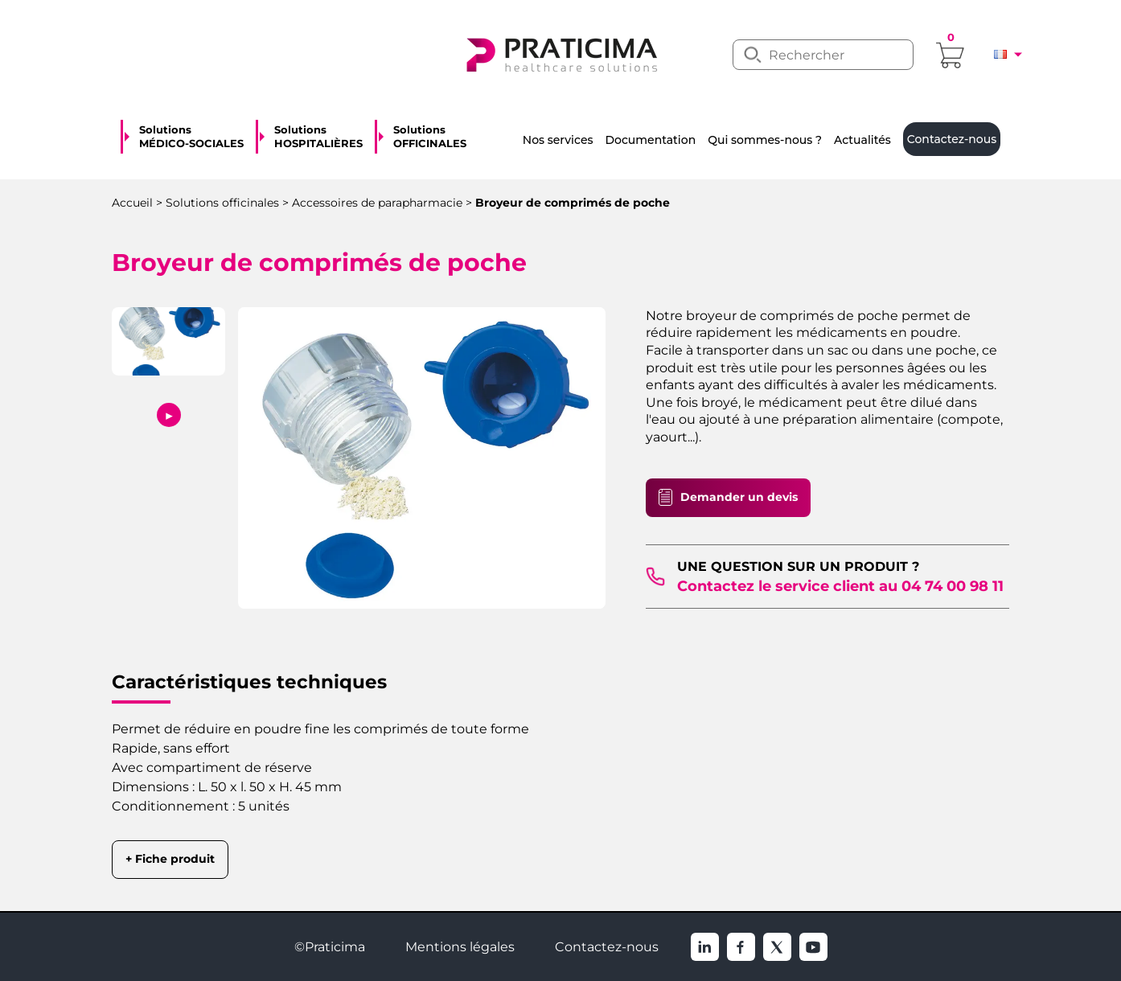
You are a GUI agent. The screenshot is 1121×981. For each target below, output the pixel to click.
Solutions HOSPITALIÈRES (318, 137)
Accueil (132, 202)
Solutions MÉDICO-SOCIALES (191, 137)
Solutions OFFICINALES (429, 137)
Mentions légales (460, 946)
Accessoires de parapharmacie (377, 202)
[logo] (560, 53)
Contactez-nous (607, 946)
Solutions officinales (222, 202)
